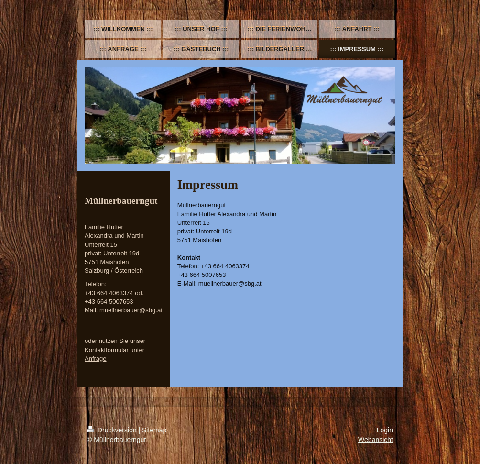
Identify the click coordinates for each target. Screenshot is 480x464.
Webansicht (375, 439)
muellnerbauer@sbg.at (131, 310)
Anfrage (96, 358)
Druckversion (112, 430)
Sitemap (154, 430)
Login (385, 430)
